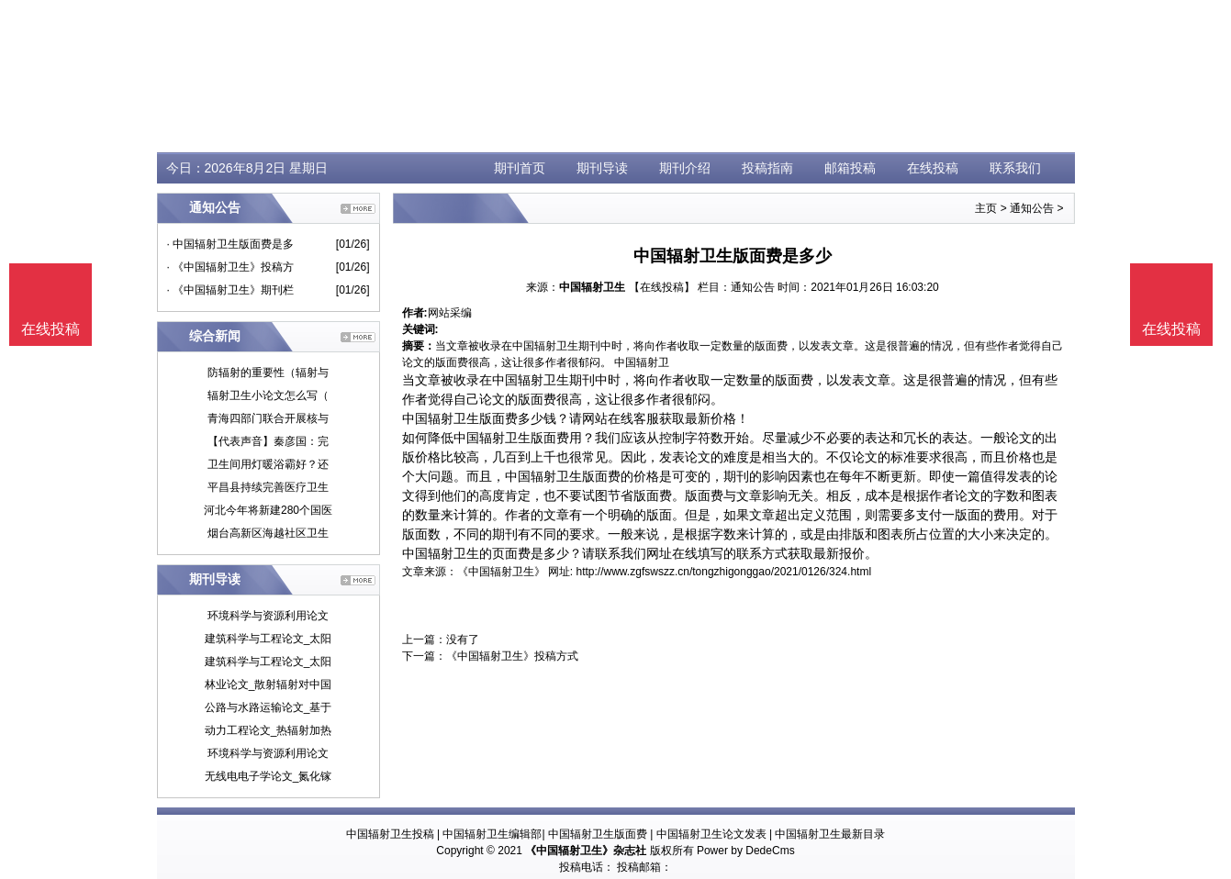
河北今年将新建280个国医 (268, 510)
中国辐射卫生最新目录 (830, 834)
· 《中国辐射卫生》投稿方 (231, 267)
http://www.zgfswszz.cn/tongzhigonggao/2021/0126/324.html (724, 571)
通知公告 (1032, 208)
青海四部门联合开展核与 (268, 418)
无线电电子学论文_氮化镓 (268, 776)
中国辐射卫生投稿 (390, 834)
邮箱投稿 (850, 168)
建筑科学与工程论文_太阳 (268, 638)
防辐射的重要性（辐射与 (268, 372)
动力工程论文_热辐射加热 (268, 730)
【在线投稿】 (662, 287)
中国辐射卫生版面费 (597, 834)
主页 (986, 208)
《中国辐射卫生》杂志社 (585, 850)
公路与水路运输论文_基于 (268, 707)
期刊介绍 (685, 168)
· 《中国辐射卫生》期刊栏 (231, 290)
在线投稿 (932, 168)
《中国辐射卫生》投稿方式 (512, 656)
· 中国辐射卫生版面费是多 (231, 244)
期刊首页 (519, 168)
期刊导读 (602, 168)
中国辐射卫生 (592, 287)
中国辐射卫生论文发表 (711, 834)
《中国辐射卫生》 (501, 571)
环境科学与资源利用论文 (268, 615)
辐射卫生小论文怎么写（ (268, 395)
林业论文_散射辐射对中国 (268, 684)
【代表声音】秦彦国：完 (268, 441)
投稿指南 (767, 168)
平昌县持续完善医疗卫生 (268, 487)
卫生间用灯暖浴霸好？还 (268, 464)
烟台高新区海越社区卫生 (268, 533)
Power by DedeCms (746, 850)
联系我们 (1015, 168)
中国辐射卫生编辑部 (492, 834)
